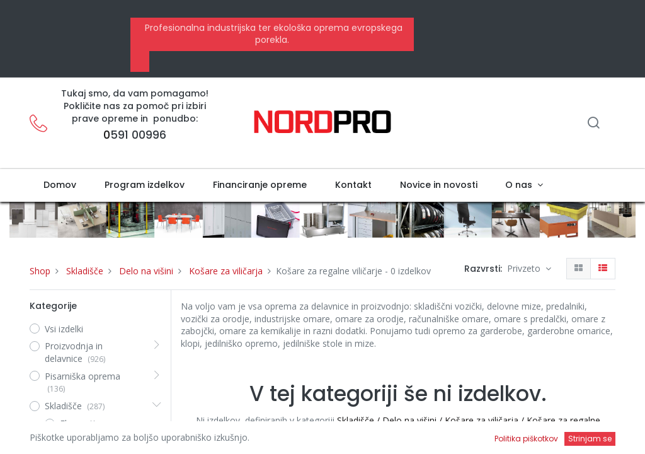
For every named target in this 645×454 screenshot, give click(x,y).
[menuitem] (60, 185)
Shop (40, 271)
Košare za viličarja (226, 271)
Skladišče (84, 271)
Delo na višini (146, 271)
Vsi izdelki (64, 329)
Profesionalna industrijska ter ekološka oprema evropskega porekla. (272, 34)
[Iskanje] (593, 124)
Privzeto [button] (525, 268)
